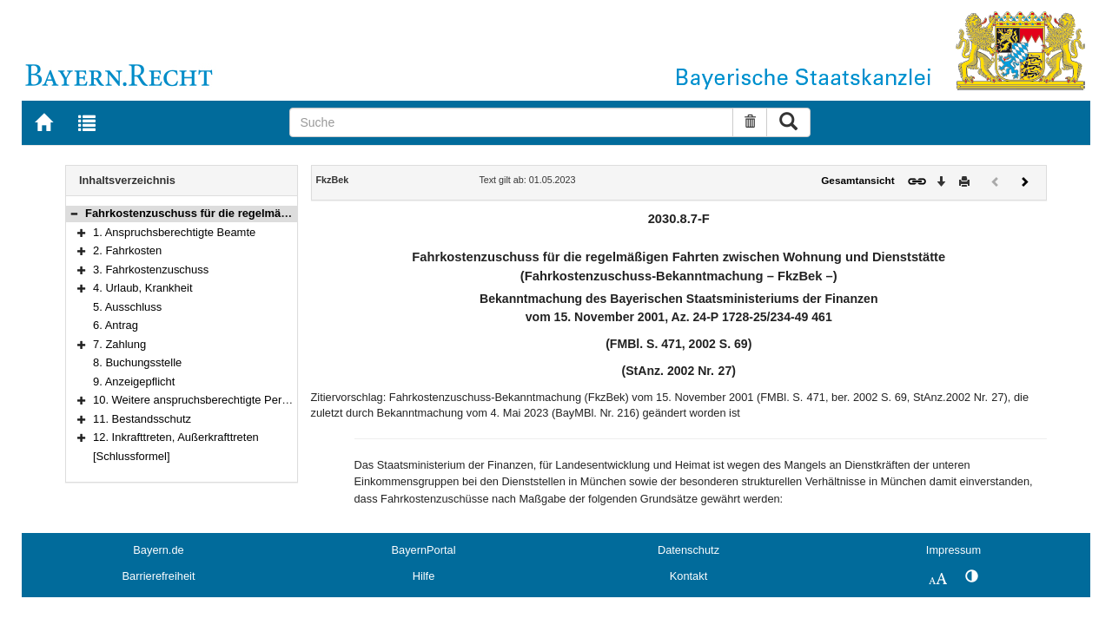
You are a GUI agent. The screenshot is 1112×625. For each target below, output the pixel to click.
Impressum (953, 549)
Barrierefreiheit (158, 575)
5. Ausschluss (127, 306)
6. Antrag (115, 325)
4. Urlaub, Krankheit (142, 287)
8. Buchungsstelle (137, 362)
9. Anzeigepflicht (134, 381)
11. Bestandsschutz (142, 418)
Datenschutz (688, 549)
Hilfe (424, 575)
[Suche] (511, 122)
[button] (74, 213)
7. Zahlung (119, 344)
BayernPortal (424, 549)
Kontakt (688, 575)
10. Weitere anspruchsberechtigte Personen (203, 399)
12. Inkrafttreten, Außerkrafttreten (176, 437)
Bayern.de (158, 549)
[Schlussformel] (131, 456)
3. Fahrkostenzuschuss (150, 269)
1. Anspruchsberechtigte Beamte (174, 232)
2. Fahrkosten (127, 250)
